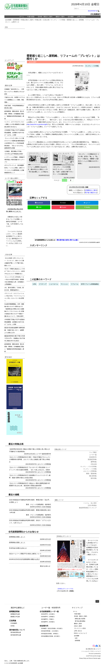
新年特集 (94, 478)
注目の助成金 (46, 507)
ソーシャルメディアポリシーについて (91, 651)
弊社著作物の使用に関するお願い (68, 240)
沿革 (76, 638)
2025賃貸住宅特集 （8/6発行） (50, 633)
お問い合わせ (81, 16)
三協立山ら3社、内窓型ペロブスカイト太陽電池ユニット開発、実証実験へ (14, 99)
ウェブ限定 (93, 452)
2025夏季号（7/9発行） (48, 619)
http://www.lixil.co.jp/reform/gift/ (37, 124)
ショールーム (53, 284)
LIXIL (34, 284)
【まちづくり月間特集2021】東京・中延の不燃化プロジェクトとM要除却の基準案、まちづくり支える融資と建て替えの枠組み (30, 459)
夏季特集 (94, 462)
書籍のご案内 (60, 16)
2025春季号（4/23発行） (48, 622)
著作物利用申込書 (16, 635)
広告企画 (46, 20)
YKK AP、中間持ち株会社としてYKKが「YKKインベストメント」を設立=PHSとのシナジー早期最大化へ (14, 271)
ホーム (21, 16)
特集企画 (38, 20)
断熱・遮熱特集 (91, 473)
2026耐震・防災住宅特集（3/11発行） (52, 628)
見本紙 (12, 626)
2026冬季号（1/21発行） (48, 614)
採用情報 (77, 640)
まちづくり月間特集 (44, 464)
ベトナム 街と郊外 (90, 503)
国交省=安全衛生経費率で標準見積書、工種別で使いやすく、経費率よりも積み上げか (14, 330)
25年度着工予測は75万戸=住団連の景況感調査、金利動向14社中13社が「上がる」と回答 (14, 132)
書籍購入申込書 (15, 616)
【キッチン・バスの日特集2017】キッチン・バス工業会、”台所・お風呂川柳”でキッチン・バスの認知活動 (63, 164)
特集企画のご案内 (27, 20)
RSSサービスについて (80, 633)
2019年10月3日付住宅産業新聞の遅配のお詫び (24, 559)
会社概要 (71, 16)
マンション (64, 284)
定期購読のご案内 (91, 190)
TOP (97, 601)
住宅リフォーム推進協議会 (90, 284)
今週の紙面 (30, 16)
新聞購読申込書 (15, 614)
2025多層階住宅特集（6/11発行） (51, 636)
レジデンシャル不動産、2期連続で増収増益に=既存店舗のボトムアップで (14, 159)
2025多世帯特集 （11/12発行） (50, 631)
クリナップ (42, 284)
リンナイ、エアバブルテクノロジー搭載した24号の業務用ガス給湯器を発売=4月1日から (14, 124)
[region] (64, 40)
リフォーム (74, 284)
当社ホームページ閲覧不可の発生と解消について (25, 554)
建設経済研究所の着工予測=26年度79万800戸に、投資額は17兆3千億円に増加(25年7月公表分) (14, 338)
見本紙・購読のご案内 (45, 16)
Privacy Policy (82, 658)
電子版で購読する (91, 192)
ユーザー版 (40, 454)
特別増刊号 (47, 454)
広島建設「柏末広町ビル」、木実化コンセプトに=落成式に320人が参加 (14, 91)
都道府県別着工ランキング (88, 508)
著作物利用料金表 (16, 632)
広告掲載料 (14, 623)
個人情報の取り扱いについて (93, 649)
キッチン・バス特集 (58, 20)
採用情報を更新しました (17, 537)
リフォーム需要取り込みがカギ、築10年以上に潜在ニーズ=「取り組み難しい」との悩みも (38, 163)
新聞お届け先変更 (80, 618)
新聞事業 (16, 20)
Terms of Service (93, 658)
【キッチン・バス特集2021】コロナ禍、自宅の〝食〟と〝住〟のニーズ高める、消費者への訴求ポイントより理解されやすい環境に (88, 158)
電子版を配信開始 (80, 621)
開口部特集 (93, 476)
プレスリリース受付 (80, 628)
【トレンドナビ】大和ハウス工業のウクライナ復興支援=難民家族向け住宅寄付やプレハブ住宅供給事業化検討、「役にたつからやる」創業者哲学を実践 (14, 143)
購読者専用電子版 (93, 11)
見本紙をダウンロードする (65, 588)
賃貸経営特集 (92, 459)
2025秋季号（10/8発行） (48, 616)
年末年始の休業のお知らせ (18, 548)
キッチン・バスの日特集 (88, 466)
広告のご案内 (78, 626)
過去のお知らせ (45, 566)
